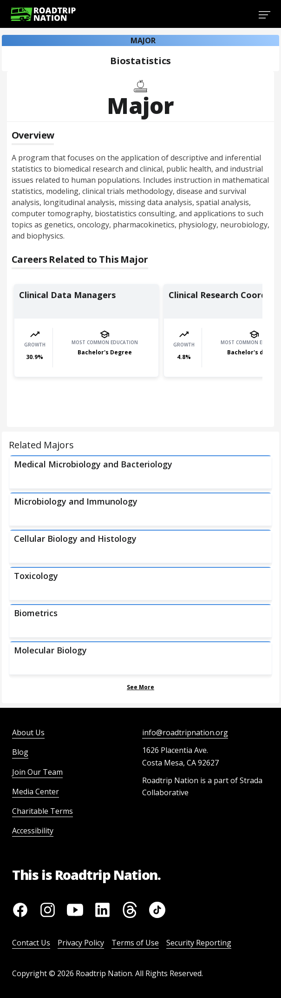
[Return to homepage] (43, 14)
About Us (28, 732)
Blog (20, 752)
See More (140, 687)
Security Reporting (198, 943)
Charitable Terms (42, 811)
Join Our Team (37, 772)
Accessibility (32, 830)
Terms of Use (135, 943)
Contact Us (31, 943)
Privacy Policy (81, 943)
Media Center (35, 791)
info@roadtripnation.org (185, 732)
